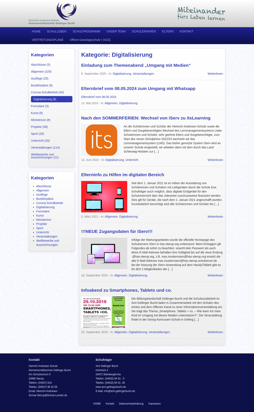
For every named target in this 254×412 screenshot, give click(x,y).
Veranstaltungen (46, 236)
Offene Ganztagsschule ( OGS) (90, 39)
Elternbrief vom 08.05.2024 (98, 97)
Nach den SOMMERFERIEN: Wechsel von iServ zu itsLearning (145, 118)
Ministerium (43, 219)
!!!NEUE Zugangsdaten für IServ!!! (117, 231)
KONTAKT (186, 31)
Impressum (154, 403)
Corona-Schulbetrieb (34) (47, 92)
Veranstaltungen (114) (45, 147)
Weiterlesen (215, 73)
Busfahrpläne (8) (42, 85)
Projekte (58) (39, 126)
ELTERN (167, 31)
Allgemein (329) (41, 71)
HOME (36, 31)
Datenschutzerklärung (131, 403)
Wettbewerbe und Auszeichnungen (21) (45, 156)
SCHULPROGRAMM (86, 31)
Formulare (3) (40, 106)
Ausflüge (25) (39, 78)
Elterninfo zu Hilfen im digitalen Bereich (122, 174)
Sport (39, 228)
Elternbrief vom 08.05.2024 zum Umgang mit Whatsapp (138, 88)
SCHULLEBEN (56, 31)
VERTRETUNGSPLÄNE (47, 39)
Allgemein (42, 190)
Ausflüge (41, 194)
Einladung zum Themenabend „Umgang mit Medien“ (136, 65)
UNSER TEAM (116, 31)
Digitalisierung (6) (44, 99)
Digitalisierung (45, 207)
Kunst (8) (37, 113)
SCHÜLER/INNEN (144, 31)
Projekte (41, 224)
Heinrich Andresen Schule (53, 13)
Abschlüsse (43, 186)
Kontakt (110, 403)
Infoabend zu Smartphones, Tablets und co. (126, 290)
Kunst (40, 215)
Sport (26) (37, 133)
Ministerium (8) (40, 120)
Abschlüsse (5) (40, 64)
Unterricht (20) (40, 140)
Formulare (43, 211)
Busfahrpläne (45, 198)
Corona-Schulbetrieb (49, 203)
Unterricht (42, 232)
